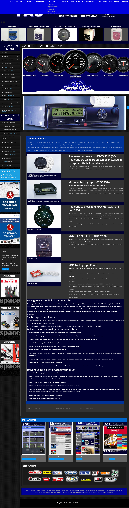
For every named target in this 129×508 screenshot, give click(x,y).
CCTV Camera (45, 492)
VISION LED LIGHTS (114, 2)
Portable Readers (78, 492)
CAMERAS (7, 162)
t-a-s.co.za (79, 459)
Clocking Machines (97, 492)
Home (27, 490)
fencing (49, 490)
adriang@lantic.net (88, 408)
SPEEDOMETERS (7, 92)
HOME (11, 2)
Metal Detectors (41, 490)
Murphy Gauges (51, 11)
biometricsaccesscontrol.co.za (29, 459)
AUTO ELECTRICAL (41, 2)
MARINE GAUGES (90, 2)
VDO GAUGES (65, 2)
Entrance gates (74, 490)
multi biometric (100, 490)
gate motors (65, 490)
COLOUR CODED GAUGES (77, 2)
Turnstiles (32, 490)
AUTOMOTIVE (30, 2)
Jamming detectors (108, 492)
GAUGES (54, 2)
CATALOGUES (19, 2)
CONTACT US (124, 2)
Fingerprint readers (55, 492)
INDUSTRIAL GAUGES (102, 2)
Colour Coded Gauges (52, 6)
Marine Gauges (51, 8)
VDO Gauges (50, 4)
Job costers (87, 492)
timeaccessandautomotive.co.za (56, 459)
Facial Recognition (67, 492)
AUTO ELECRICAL (10, 60)
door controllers (110, 490)
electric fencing (56, 490)
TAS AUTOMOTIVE (73, 503)
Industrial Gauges (51, 9)
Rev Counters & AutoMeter (54, 13)
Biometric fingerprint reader (87, 490)
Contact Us (5, 269)
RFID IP (118, 490)
